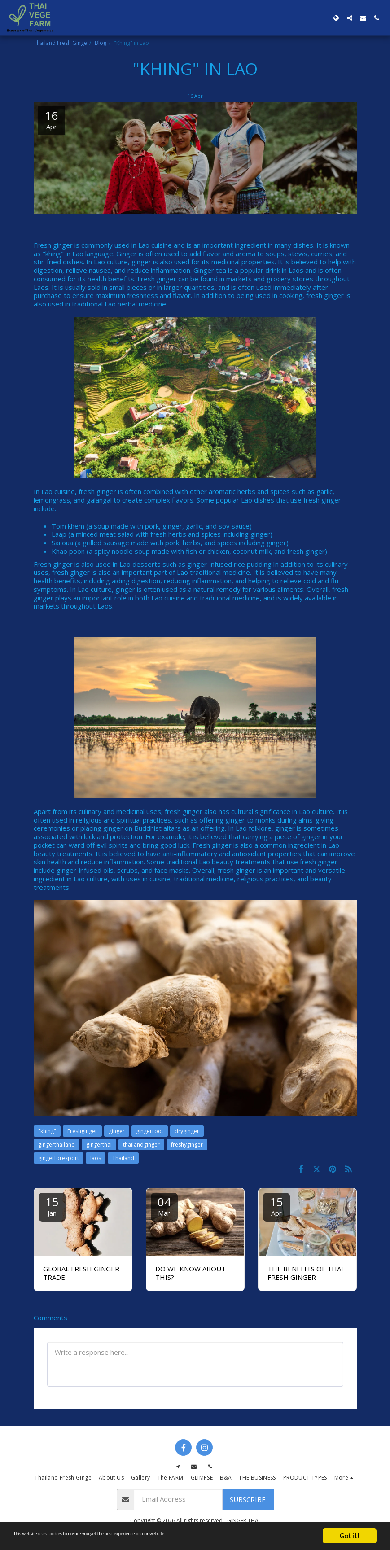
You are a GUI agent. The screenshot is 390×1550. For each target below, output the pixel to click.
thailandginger (141, 1144)
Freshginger (82, 1131)
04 (164, 1205)
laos (95, 1158)
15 (52, 1205)
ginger (117, 1131)
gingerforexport (58, 1158)
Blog (100, 43)
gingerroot (149, 1131)
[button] (349, 18)
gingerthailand (56, 1144)
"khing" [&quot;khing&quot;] (47, 1131)
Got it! (349, 1536)
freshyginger (187, 1144)
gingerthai (99, 1144)
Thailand (123, 1158)
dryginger (187, 1131)
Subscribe (248, 1499)
